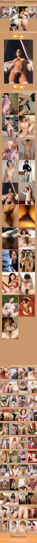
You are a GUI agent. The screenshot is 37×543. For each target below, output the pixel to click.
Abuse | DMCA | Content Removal (22, 541)
